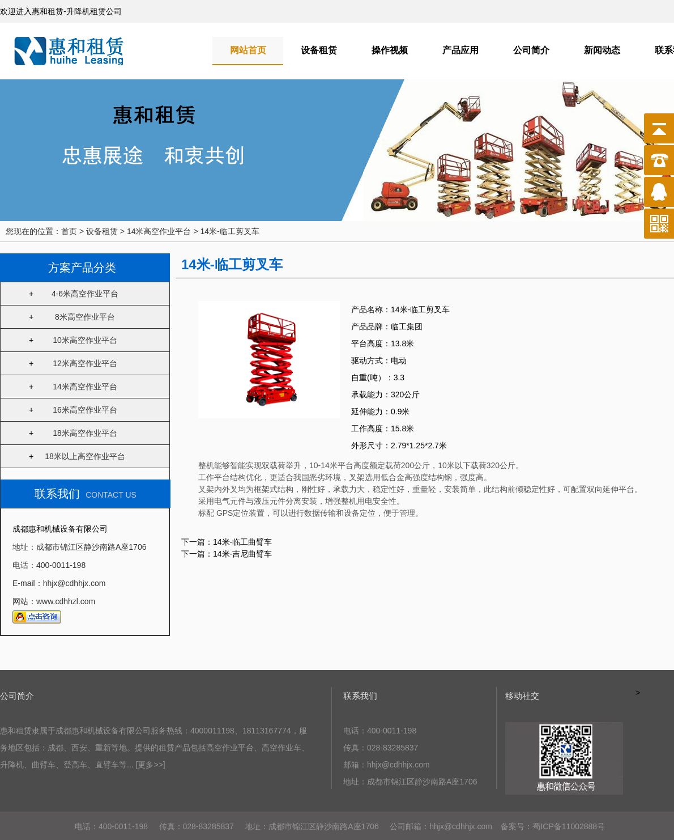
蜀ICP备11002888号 (568, 826)
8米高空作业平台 (85, 316)
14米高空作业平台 (85, 386)
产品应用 (460, 50)
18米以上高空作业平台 (85, 456)
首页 (69, 231)
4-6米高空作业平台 (85, 293)
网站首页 (248, 50)
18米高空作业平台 (85, 433)
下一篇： (197, 553)
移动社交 (522, 696)
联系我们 (360, 696)
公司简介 (531, 50)
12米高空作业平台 (85, 363)
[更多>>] (150, 764)
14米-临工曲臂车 (242, 541)
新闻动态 (602, 50)
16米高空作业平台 (85, 409)
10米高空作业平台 (85, 340)
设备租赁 (319, 50)
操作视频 (390, 50)
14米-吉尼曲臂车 (242, 553)
